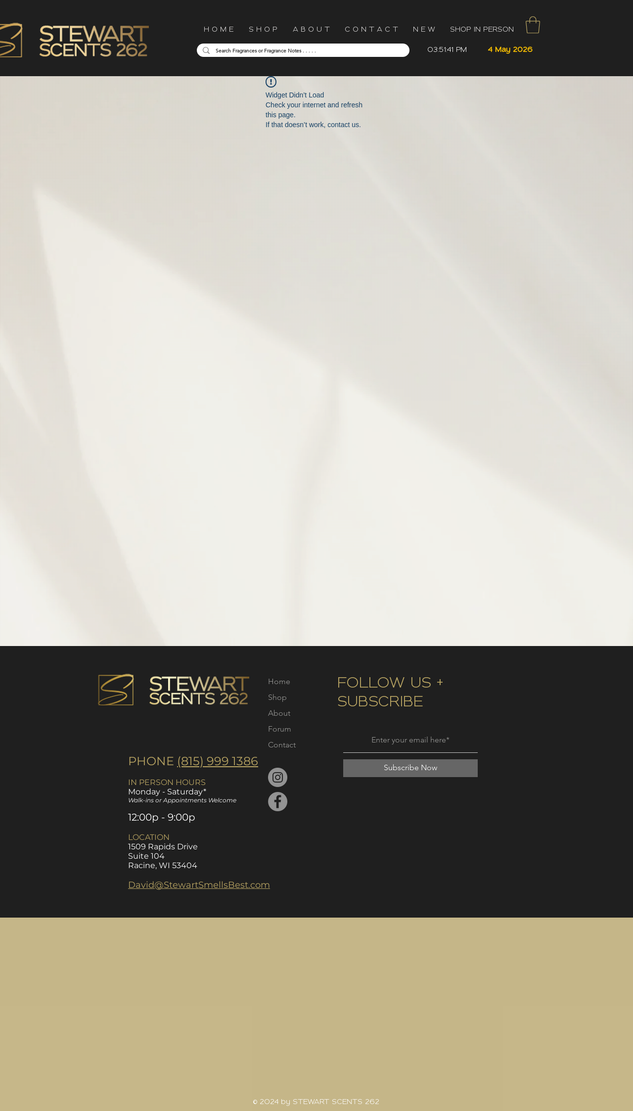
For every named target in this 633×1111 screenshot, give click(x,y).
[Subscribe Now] (410, 768)
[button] (533, 25)
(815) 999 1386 (217, 761)
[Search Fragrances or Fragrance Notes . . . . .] (302, 51)
